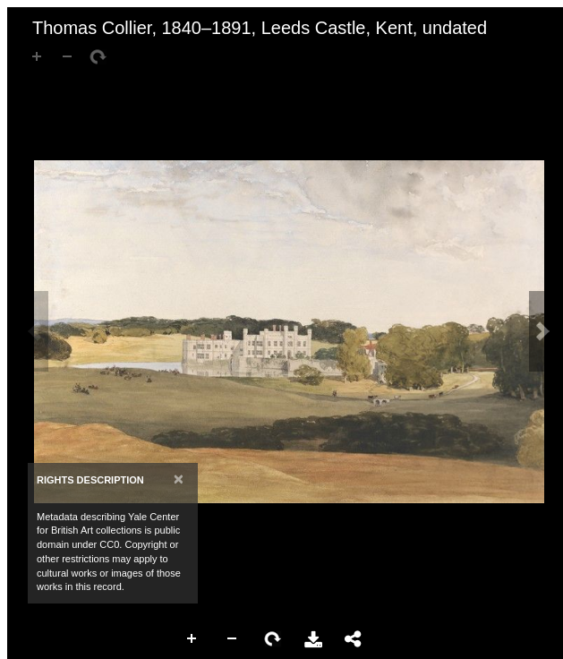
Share (353, 639)
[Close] (178, 478)
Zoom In (192, 639)
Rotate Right (273, 639)
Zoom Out (232, 639)
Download (313, 639)
